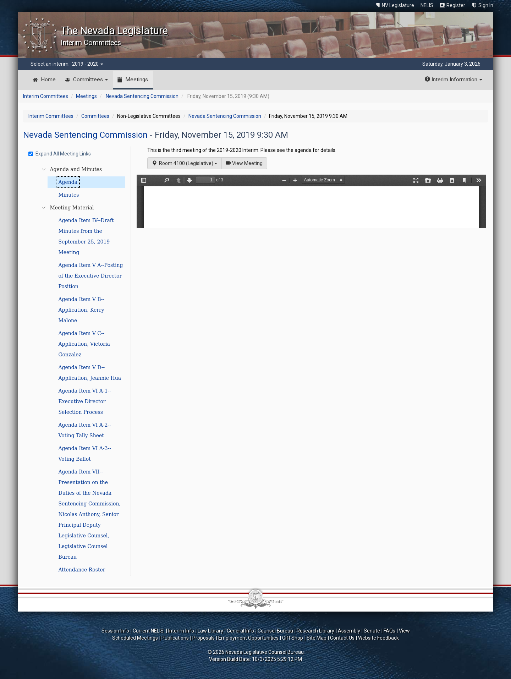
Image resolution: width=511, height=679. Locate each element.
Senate (372, 631)
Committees (90, 79)
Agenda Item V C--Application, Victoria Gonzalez (84, 343)
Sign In (485, 5)
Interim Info (181, 631)
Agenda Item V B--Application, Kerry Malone (81, 309)
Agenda (67, 182)
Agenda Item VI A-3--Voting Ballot (84, 453)
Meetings (136, 79)
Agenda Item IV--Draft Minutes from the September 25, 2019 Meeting (86, 236)
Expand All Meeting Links (59, 154)
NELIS (427, 5)
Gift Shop (292, 638)
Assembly (349, 631)
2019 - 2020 (87, 64)
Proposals (203, 638)
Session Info (115, 631)
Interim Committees (45, 96)
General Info (240, 631)
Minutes (68, 195)
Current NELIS (149, 631)
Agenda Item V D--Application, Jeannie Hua (89, 373)
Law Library (210, 631)
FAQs (389, 631)
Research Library (315, 631)
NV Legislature (398, 5)
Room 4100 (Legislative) (184, 163)
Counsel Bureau (275, 631)
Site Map (316, 638)
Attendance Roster (81, 570)
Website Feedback (378, 638)
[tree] (78, 369)
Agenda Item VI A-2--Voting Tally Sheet (84, 430)
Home (48, 79)
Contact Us (342, 638)
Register (455, 5)
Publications (175, 638)
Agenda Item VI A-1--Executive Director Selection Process (84, 401)
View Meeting (246, 162)
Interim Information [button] (453, 79)
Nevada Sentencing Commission (142, 96)
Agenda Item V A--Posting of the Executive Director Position (90, 275)
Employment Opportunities (248, 638)
